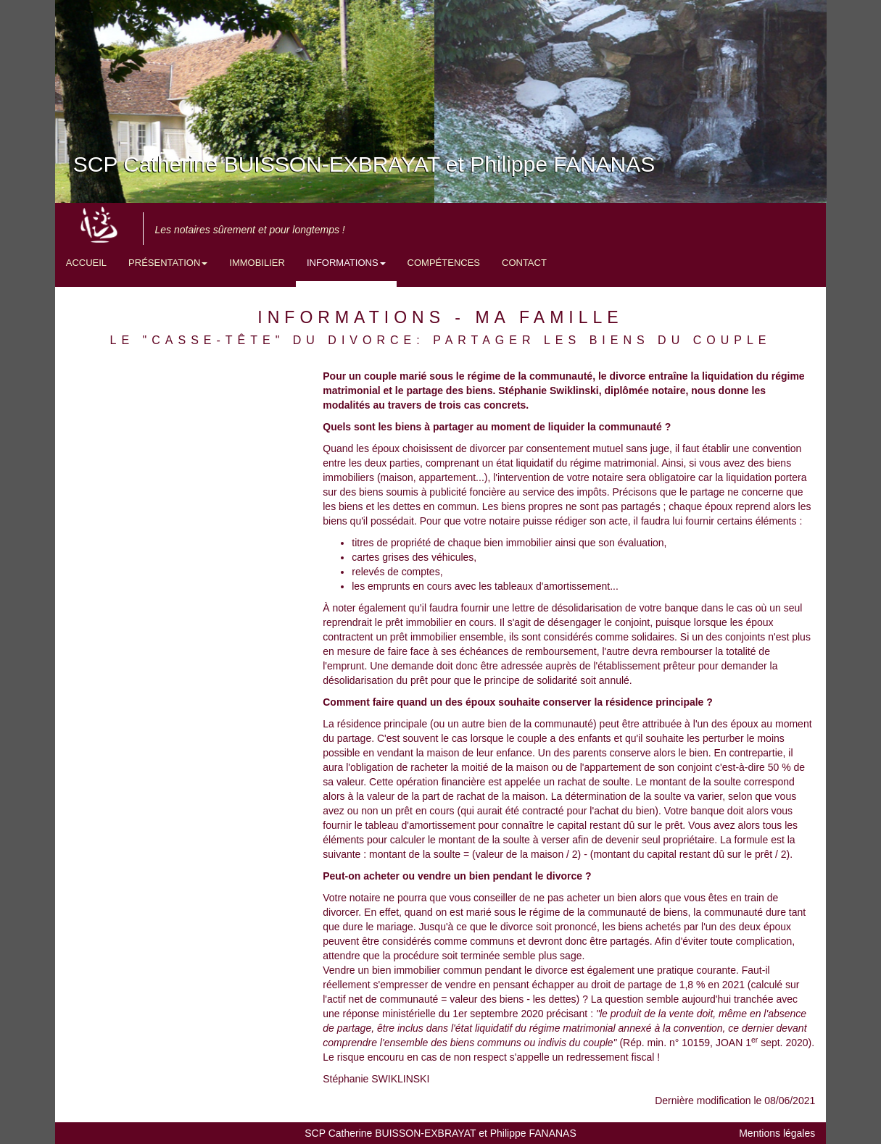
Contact (524, 262)
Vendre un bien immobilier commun (403, 970)
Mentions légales (777, 1133)
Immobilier (257, 262)
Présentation (167, 262)
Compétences (444, 262)
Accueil (86, 262)
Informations (346, 262)
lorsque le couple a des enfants (541, 738)
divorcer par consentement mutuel (546, 448)
